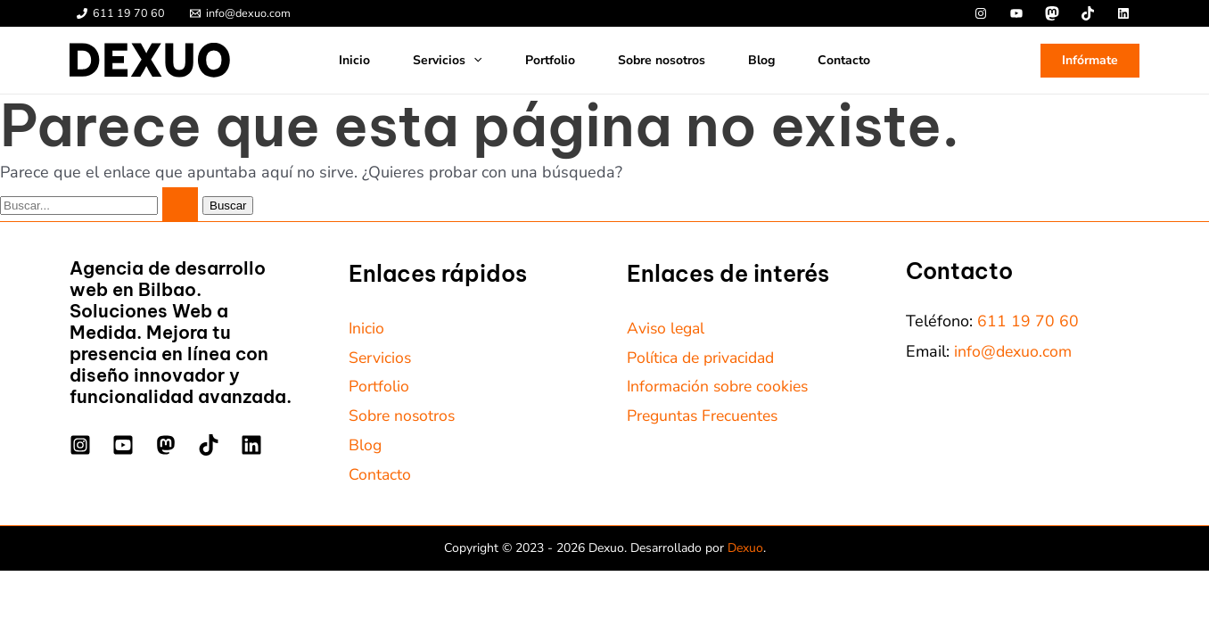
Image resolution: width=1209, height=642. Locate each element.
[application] (473, 60)
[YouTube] (123, 445)
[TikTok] (208, 445)
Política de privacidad (704, 357)
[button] (1089, 61)
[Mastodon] (166, 445)
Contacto (844, 60)
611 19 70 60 (1028, 321)
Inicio (354, 60)
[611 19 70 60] (121, 14)
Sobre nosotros (661, 60)
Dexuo (745, 550)
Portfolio (550, 60)
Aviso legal (667, 328)
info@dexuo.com (1013, 351)
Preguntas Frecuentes (706, 417)
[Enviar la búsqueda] (180, 204)
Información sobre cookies (720, 388)
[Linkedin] (251, 445)
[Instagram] (80, 445)
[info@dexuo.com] (240, 14)
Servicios (447, 60)
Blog (761, 60)
